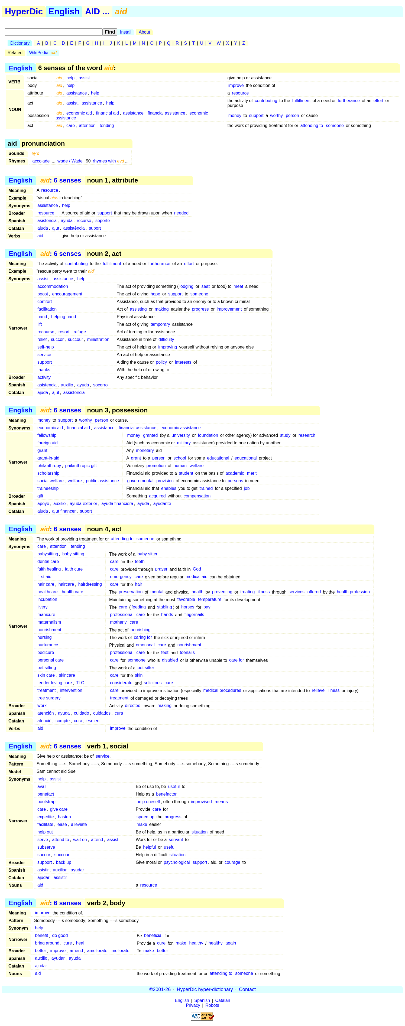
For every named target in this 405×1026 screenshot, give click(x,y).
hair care (45, 584)
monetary (145, 450)
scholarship (48, 473)
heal (80, 943)
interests (183, 362)
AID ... (97, 11)
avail (41, 786)
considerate (121, 683)
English (64, 11)
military (184, 443)
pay (206, 607)
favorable (186, 599)
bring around (47, 943)
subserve (46, 847)
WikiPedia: (43, 52)
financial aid (107, 113)
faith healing (49, 569)
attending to (311, 125)
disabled (170, 660)
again (230, 943)
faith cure (74, 569)
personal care (50, 660)
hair (138, 584)
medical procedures (222, 690)
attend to (60, 839)
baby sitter (148, 554)
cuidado (81, 713)
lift (39, 324)
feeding (139, 607)
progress (200, 309)
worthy (276, 115)
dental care (48, 561)
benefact (45, 794)
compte (63, 721)
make (142, 824)
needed (181, 213)
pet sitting (46, 668)
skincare (67, 675)
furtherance (349, 100)
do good (60, 935)
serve (42, 839)
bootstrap (46, 801)
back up (63, 862)
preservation (130, 592)
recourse (45, 332)
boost (42, 294)
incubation (47, 599)
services (296, 592)
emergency (120, 577)
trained (206, 488)
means (221, 801)
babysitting (47, 554)
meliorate (120, 951)
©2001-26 (160, 989)
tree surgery (48, 698)
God (197, 569)
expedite (45, 817)
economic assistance (180, 427)
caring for (143, 637)
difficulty (166, 339)
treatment (46, 690)
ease (62, 824)
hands (167, 615)
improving (167, 347)
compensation (197, 496)
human (180, 465)
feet (165, 652)
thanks (43, 369)
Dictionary (20, 43)
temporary (160, 324)
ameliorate (97, 951)
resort (64, 332)
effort (378, 100)
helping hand (63, 316)
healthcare (47, 592)
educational (218, 458)
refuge (80, 332)
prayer (161, 569)
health (197, 592)
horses (187, 607)
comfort (44, 301)
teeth (140, 561)
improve (236, 85)
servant (176, 839)
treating (247, 592)
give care (59, 809)
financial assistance (166, 113)
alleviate (79, 824)
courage (232, 862)
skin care (46, 675)
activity (44, 377)
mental (156, 592)
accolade (41, 161)
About (144, 32)
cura (119, 713)
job (247, 488)
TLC (80, 683)
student (186, 473)
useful (174, 786)
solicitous (153, 683)
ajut (55, 228)
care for (236, 660)
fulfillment (301, 100)
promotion (156, 465)
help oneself (148, 801)
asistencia (47, 220)
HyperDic (24, 11)
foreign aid (47, 443)
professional (121, 615)
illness (264, 592)
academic (234, 473)
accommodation (52, 286)
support (256, 115)
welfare (197, 465)
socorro (100, 385)
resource (240, 93)
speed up (145, 817)
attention (87, 125)
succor (57, 339)
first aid (44, 577)
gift (40, 496)
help (70, 78)
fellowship (46, 435)
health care (72, 592)
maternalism (49, 622)
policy (161, 362)
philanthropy (49, 465)
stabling (164, 607)
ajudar (43, 877)
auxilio (67, 385)
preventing (222, 592)
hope (155, 294)
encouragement (67, 294)
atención (45, 713)
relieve (318, 690)
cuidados (102, 713)
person (292, 115)
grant (42, 450)
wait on (80, 839)
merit (252, 473)
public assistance (102, 480)
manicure (46, 615)
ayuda (67, 220)
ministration (98, 339)
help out (45, 832)
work (42, 705)
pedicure (45, 652)
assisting (138, 309)
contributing (266, 100)
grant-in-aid (48, 458)
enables (168, 488)
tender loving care (54, 683)
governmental (140, 480)
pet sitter (146, 668)
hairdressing (90, 584)
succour (75, 339)
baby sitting (73, 554)
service (44, 354)
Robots (212, 1005)
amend (76, 951)
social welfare (50, 480)
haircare (66, 584)
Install (125, 32)
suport (95, 228)
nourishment (49, 630)
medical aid (197, 577)
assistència (74, 228)
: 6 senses (60, 180)
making (162, 309)
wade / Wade (70, 161)
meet (238, 286)
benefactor (166, 794)
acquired (157, 496)
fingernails (194, 615)
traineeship (48, 488)
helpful (149, 847)
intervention (71, 690)
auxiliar (60, 870)
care (70, 125)
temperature (209, 599)
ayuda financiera (117, 503)
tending (107, 125)
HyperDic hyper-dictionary (205, 989)
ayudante (162, 503)
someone (335, 125)
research (307, 435)
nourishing (141, 630)
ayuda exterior (83, 503)
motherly (118, 622)
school (179, 458)
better (40, 951)
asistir (43, 870)
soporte (102, 220)
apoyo (43, 503)
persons (235, 480)
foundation (208, 435)
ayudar (77, 870)
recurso (84, 220)
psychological (177, 862)
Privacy (193, 1005)
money (234, 115)
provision (165, 480)
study (285, 435)
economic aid (79, 113)
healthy (196, 943)
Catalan (222, 1000)
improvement (229, 309)
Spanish (202, 1000)
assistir (60, 877)
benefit (41, 935)
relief (42, 339)
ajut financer (64, 511)
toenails (187, 652)
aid (40, 235)
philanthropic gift (81, 465)
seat (206, 286)
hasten (64, 817)
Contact (247, 989)
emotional (145, 645)
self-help (45, 347)
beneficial (153, 935)
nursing (44, 637)
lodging (187, 286)
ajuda (42, 228)
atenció (44, 721)
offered (314, 592)
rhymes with (108, 161)
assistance (76, 93)
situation (200, 832)
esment (93, 721)
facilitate (45, 824)
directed (132, 705)
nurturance (47, 645)
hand (42, 316)
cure (67, 943)
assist (84, 78)
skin (138, 675)
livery (42, 607)
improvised (201, 801)
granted (150, 435)
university (180, 435)
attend (97, 839)
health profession (353, 592)
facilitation (47, 309)
